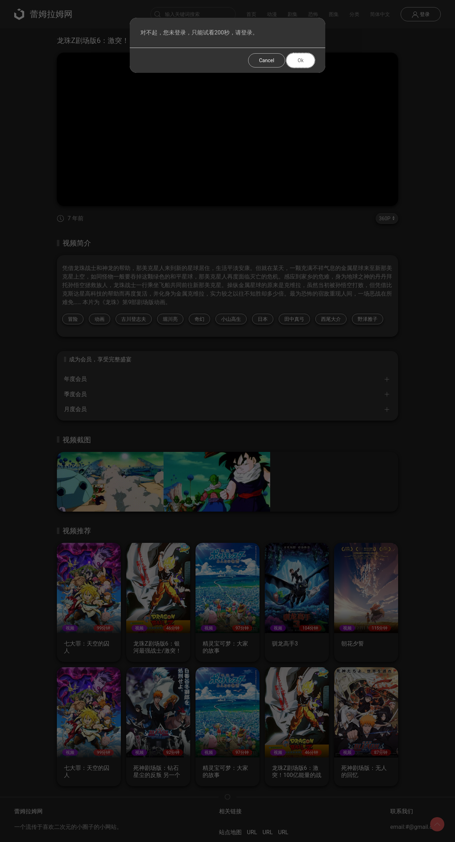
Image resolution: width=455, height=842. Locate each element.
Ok (301, 60)
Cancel (266, 60)
